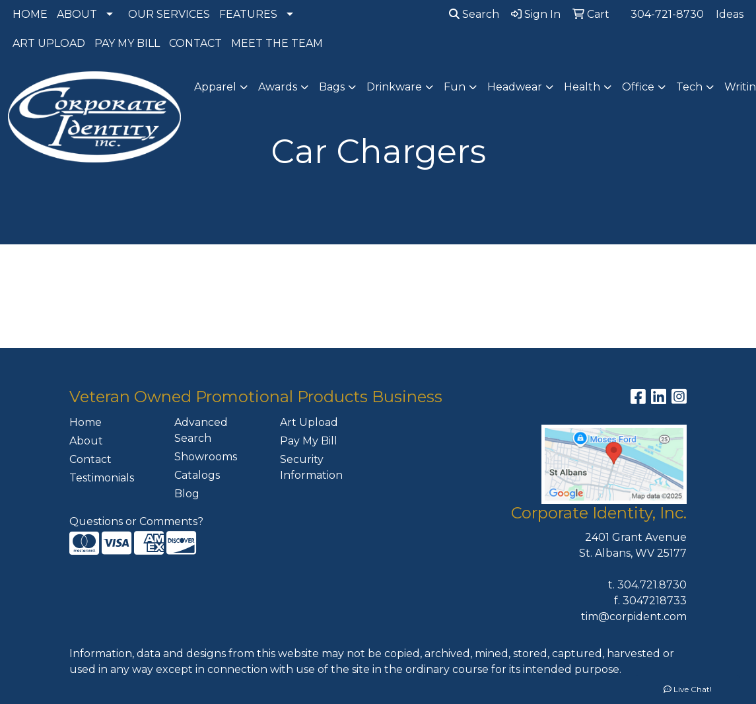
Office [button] (638, 87)
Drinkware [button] (394, 87)
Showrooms (205, 456)
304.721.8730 (652, 585)
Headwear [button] (514, 87)
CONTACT (195, 43)
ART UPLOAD (49, 43)
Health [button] (582, 87)
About (86, 441)
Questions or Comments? (136, 521)
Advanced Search (201, 430)
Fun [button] (454, 87)
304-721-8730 (667, 14)
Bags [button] (332, 87)
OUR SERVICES (169, 14)
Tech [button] (689, 87)
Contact (90, 459)
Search (474, 14)
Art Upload (309, 422)
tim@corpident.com (634, 616)
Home (85, 422)
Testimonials (101, 478)
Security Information (311, 467)
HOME (30, 14)
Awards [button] (277, 87)
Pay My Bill (308, 441)
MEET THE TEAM (277, 43)
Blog (186, 493)
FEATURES (248, 14)
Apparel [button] (215, 87)
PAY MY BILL (127, 43)
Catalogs (197, 475)
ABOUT (77, 14)
